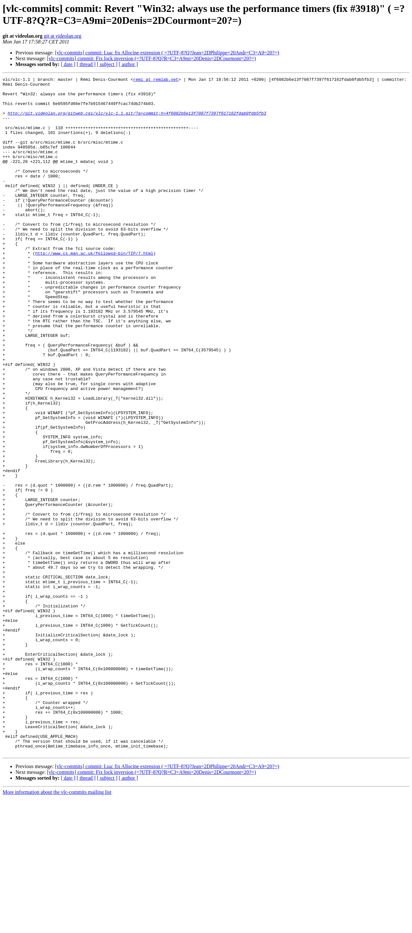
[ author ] (128, 64)
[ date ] (68, 64)
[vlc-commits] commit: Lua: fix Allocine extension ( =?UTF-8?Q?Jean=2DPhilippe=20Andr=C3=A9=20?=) (167, 52)
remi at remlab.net (155, 80)
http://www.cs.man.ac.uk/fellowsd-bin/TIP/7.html (94, 289)
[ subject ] (107, 64)
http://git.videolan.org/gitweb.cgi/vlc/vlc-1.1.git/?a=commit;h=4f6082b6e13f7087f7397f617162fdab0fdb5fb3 (137, 121)
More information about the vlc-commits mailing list (57, 927)
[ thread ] (86, 64)
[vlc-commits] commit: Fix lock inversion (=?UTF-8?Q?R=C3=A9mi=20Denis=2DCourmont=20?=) (151, 58)
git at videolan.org (62, 36)
